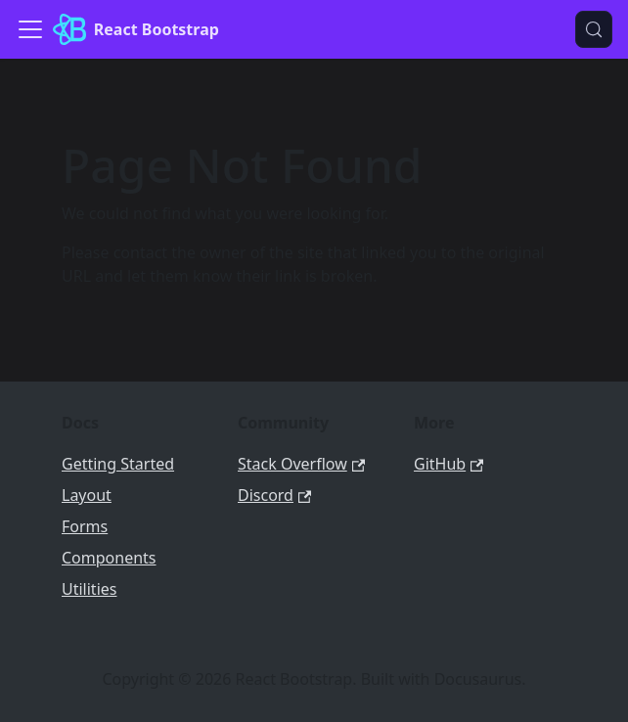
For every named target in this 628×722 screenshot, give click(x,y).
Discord (274, 495)
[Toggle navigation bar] (30, 29)
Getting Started (118, 463)
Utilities (89, 589)
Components (109, 557)
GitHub (448, 463)
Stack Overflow (301, 463)
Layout (87, 495)
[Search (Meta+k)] (593, 29)
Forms (85, 526)
